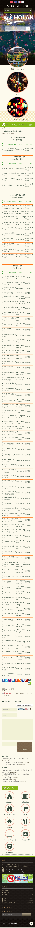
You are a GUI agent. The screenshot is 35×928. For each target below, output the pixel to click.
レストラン (25, 828)
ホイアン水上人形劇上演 (10, 765)
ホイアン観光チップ (9, 815)
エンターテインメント (9, 840)
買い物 (25, 815)
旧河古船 (6, 780)
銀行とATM (9, 853)
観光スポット (25, 803)
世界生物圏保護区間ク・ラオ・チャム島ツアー (17, 775)
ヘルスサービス (25, 840)
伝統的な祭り (10, 803)
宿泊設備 (9, 828)
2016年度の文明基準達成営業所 (12, 763)
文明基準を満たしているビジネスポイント (15, 759)
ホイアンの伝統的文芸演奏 (11, 782)
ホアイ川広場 (7, 778)
